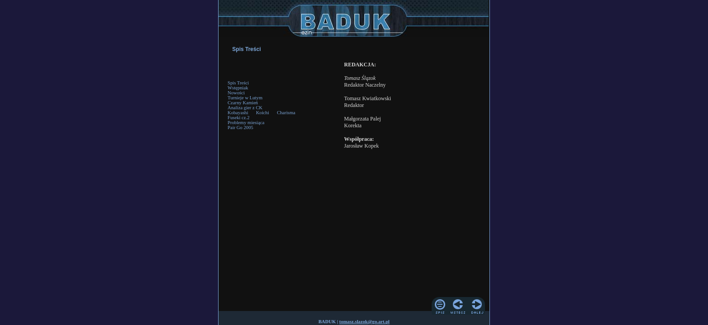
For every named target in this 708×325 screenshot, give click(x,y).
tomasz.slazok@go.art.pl (364, 321)
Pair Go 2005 (240, 127)
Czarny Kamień (243, 102)
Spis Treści (238, 82)
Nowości (236, 92)
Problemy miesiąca (246, 122)
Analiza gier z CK (245, 107)
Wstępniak (238, 87)
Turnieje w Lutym (245, 97)
